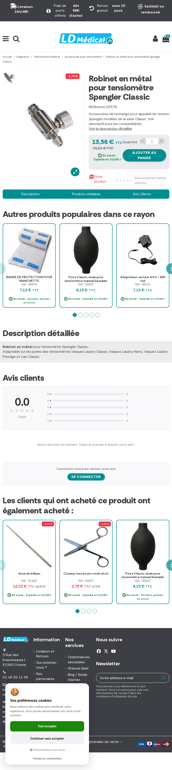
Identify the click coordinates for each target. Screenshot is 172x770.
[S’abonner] (163, 678)
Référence (97, 107)
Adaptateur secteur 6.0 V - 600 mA (142, 279)
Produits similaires (86, 194)
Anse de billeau (29, 573)
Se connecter (86, 476)
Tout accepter (47, 726)
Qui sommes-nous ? (47, 665)
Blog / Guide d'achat (77, 677)
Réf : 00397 (86, 581)
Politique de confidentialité (47, 758)
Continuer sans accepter (47, 738)
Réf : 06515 (142, 284)
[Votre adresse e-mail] (127, 678)
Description (30, 194)
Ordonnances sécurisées (79, 659)
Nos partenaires (45, 676)
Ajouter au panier (144, 155)
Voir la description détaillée (110, 128)
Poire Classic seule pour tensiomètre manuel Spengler (85, 279)
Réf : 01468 (29, 581)
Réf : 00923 (86, 284)
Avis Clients (142, 194)
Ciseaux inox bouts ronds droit (86, 573)
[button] (75, 315)
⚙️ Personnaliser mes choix (47, 750)
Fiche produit (97, 179)
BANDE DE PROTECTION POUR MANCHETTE (29, 279)
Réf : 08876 (29, 284)
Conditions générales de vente (94, 741)
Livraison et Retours (45, 653)
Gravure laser (78, 668)
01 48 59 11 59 (15, 677)
